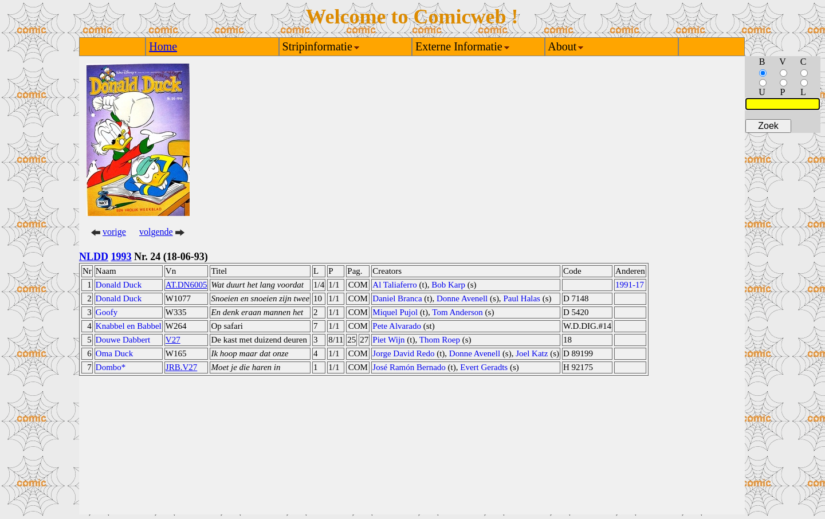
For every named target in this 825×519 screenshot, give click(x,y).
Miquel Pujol (395, 312)
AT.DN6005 (186, 284)
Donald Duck (119, 284)
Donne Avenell (462, 298)
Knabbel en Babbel (129, 326)
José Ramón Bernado (408, 367)
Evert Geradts (484, 367)
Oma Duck (114, 353)
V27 (173, 339)
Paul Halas (521, 298)
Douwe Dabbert (123, 339)
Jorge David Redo (403, 353)
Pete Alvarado (396, 326)
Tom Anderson (457, 312)
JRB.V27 (181, 367)
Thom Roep (439, 339)
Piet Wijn (388, 339)
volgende (156, 232)
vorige (114, 232)
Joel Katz (532, 353)
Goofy (106, 312)
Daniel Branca (397, 298)
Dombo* (111, 367)
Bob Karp (448, 284)
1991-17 (629, 284)
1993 (121, 256)
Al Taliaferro (394, 284)
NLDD (93, 256)
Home (163, 46)
